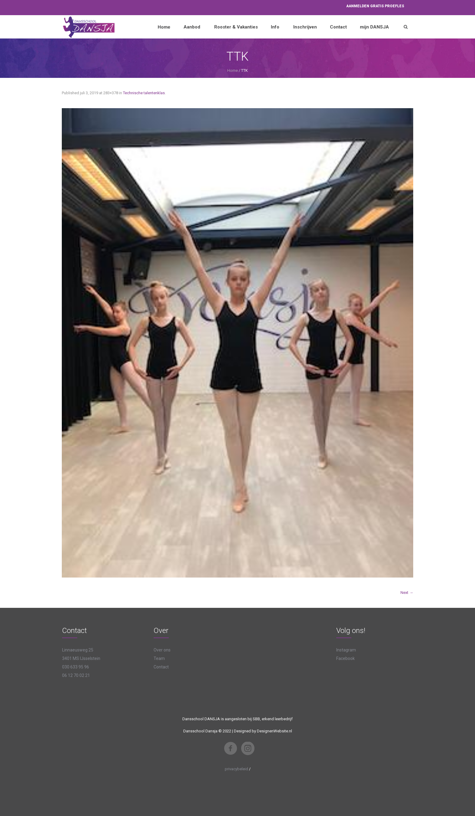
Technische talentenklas (144, 93)
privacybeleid (236, 769)
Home (232, 70)
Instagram (346, 650)
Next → (406, 592)
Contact (161, 666)
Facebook (345, 658)
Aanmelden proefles (375, 6)
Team (159, 658)
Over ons (162, 650)
